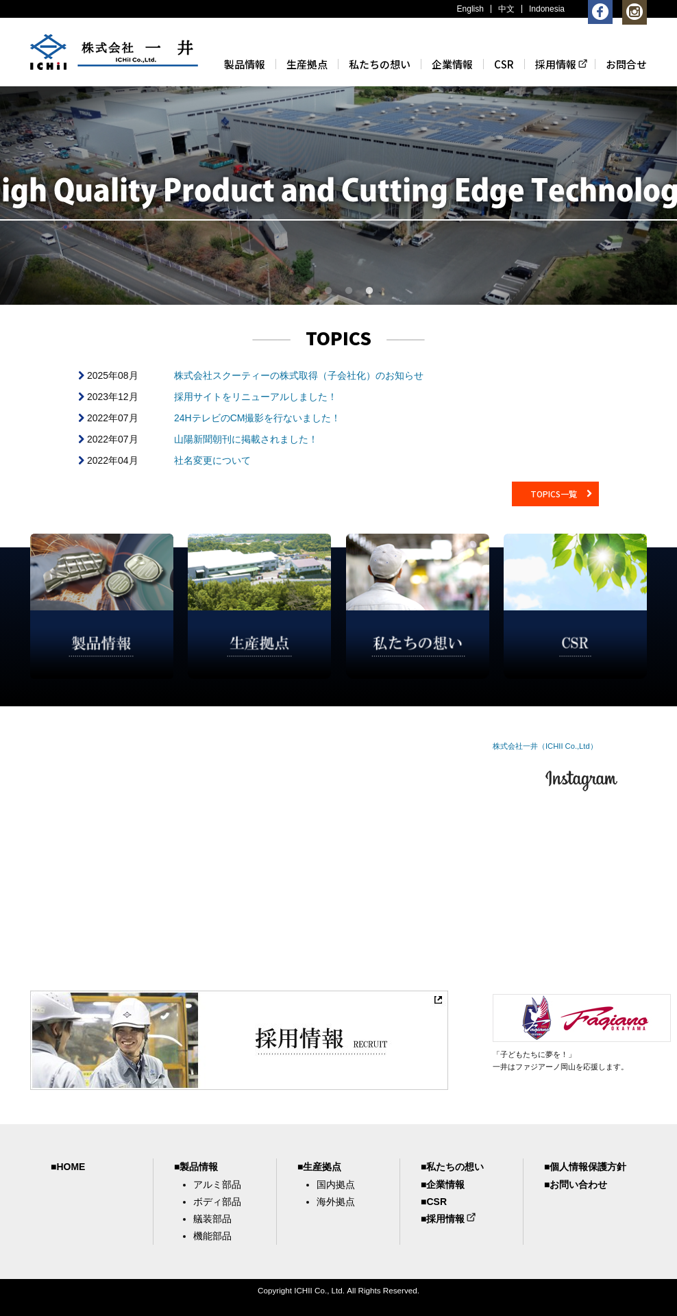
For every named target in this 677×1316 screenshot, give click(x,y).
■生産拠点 (319, 1166)
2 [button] (328, 291)
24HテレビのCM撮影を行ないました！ (257, 417)
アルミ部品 (217, 1184)
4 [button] (369, 291)
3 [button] (349, 291)
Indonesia (547, 9)
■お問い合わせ (575, 1184)
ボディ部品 (217, 1201)
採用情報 (555, 64)
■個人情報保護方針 (585, 1166)
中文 (506, 9)
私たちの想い (379, 64)
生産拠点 (307, 64)
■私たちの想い (452, 1166)
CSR (504, 64)
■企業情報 (443, 1184)
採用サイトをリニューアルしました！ (255, 396)
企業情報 (452, 64)
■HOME (68, 1166)
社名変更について (212, 460)
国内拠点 (336, 1184)
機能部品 (212, 1235)
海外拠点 (336, 1201)
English (470, 9)
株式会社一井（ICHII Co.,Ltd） (545, 746)
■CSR (434, 1201)
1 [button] (308, 291)
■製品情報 (196, 1166)
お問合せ (626, 64)
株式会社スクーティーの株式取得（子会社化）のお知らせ (298, 375)
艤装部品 (212, 1218)
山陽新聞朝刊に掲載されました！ (246, 439)
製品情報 (244, 64)
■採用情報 (443, 1218)
